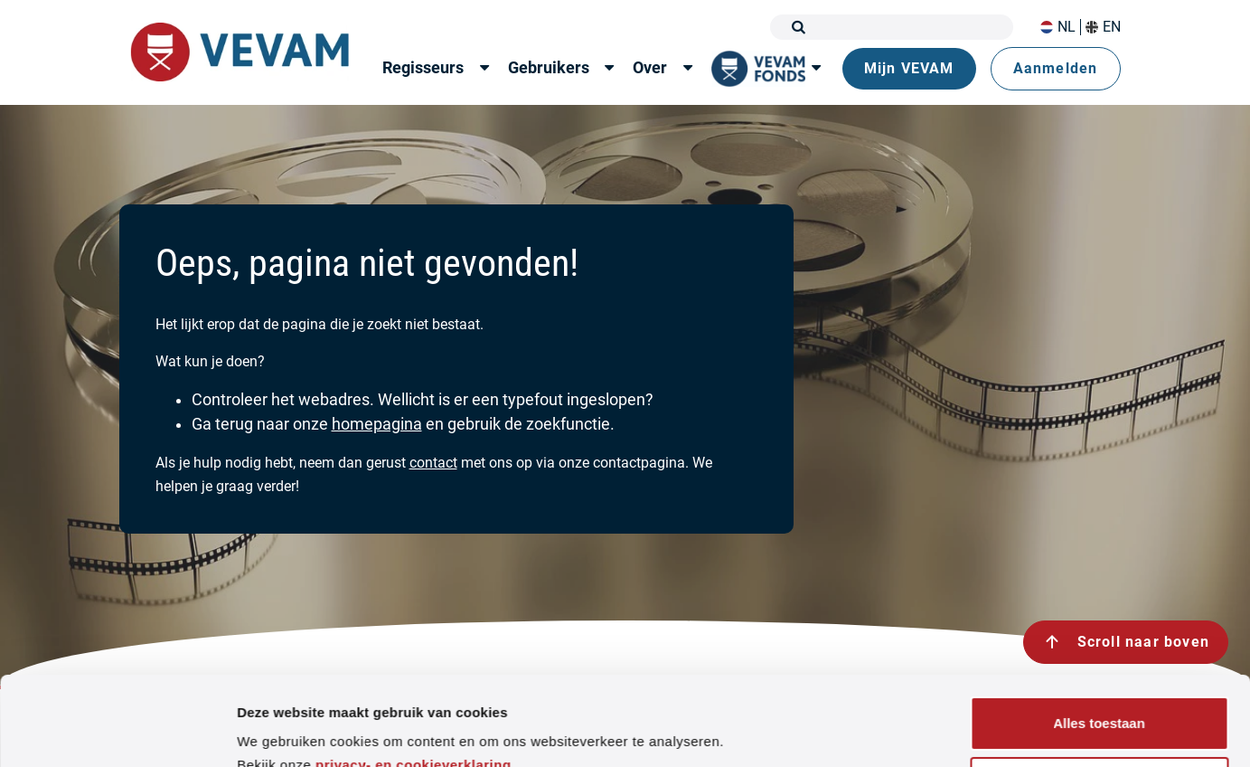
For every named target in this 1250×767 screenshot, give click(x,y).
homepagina (377, 424)
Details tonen (280, 731)
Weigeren (1098, 700)
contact (433, 462)
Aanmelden (1055, 68)
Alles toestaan (1099, 640)
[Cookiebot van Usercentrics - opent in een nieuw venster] (117, 731)
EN (1103, 27)
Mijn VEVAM (909, 68)
